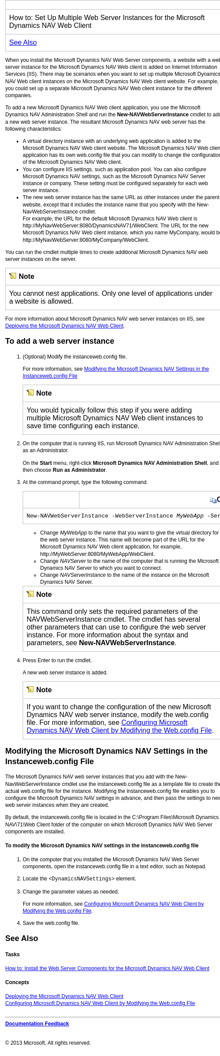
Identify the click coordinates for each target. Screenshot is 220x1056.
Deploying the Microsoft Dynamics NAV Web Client (64, 326)
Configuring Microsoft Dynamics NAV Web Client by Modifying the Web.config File (119, 727)
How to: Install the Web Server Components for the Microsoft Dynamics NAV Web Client (107, 969)
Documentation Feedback (37, 1025)
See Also (23, 42)
